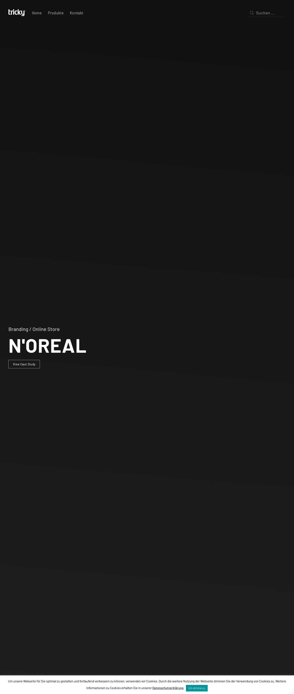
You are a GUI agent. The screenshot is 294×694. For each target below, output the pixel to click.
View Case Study (24, 364)
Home (37, 12)
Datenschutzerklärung (167, 688)
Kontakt (76, 12)
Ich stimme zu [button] (196, 688)
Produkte (56, 12)
